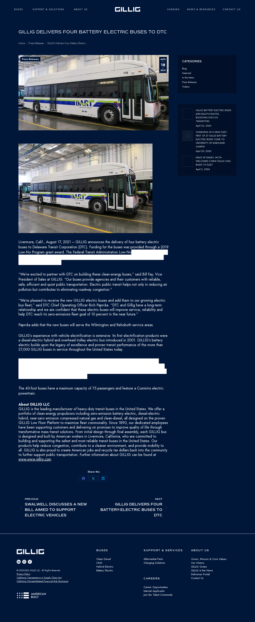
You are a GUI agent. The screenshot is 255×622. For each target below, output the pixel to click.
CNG (99, 563)
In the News (188, 77)
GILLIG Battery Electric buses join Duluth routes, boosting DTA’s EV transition (213, 116)
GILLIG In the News (202, 570)
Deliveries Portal (200, 574)
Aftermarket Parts (153, 559)
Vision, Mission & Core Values (209, 559)
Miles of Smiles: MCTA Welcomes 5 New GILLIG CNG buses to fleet (213, 161)
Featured (186, 73)
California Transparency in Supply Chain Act (39, 577)
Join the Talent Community (158, 595)
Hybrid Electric (104, 567)
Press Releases (30, 59)
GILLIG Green (199, 567)
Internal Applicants (154, 591)
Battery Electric (104, 570)
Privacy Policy (23, 574)
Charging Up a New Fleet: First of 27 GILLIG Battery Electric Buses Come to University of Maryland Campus (212, 139)
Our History (197, 563)
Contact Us (197, 578)
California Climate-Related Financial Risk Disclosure (42, 581)
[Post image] (187, 114)
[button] (93, 189)
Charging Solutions (154, 563)
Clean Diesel (103, 559)
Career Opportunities (156, 587)
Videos (185, 86)
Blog (184, 68)
